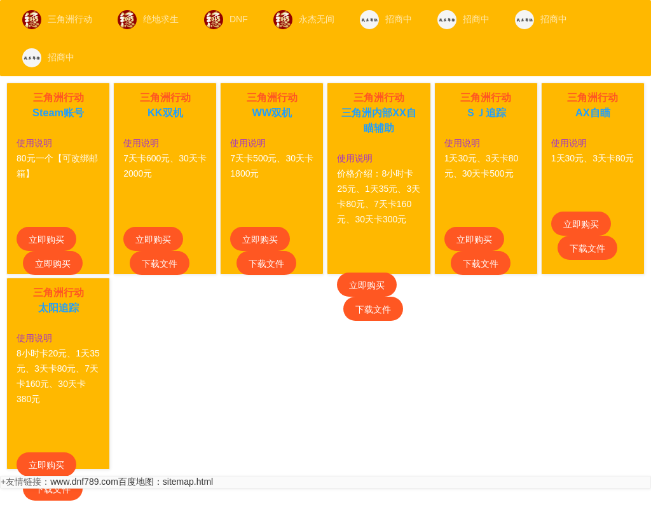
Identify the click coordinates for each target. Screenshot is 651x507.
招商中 (386, 19)
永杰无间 (303, 19)
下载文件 (159, 264)
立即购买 (46, 239)
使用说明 (34, 143)
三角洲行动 (57, 19)
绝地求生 (148, 19)
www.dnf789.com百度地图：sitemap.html (131, 482)
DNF (226, 19)
